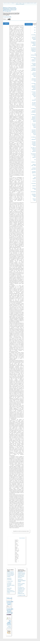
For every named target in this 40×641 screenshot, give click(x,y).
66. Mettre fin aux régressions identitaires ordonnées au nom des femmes (33, 118)
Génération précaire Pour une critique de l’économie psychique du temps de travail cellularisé (10, 574)
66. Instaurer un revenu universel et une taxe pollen (34, 94)
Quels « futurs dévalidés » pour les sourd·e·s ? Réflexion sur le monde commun (11, 590)
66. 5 (35, 25)
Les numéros (34, 183)
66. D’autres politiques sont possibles (33, 64)
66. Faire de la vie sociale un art (34, 80)
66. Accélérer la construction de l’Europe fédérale (34, 37)
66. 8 (35, 32)
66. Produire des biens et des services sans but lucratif (34, 132)
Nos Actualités (33, 191)
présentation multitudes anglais (34, 195)
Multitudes (34, 185)
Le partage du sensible (21, 595)
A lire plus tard (28, 24)
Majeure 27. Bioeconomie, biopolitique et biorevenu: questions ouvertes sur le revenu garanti (10, 9)
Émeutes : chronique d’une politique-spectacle (21, 584)
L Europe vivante (10, 581)
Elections (34, 175)
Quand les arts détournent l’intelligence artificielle (22, 580)
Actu (35, 159)
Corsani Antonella (7, 16)
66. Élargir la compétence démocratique (33, 69)
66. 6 (35, 27)
